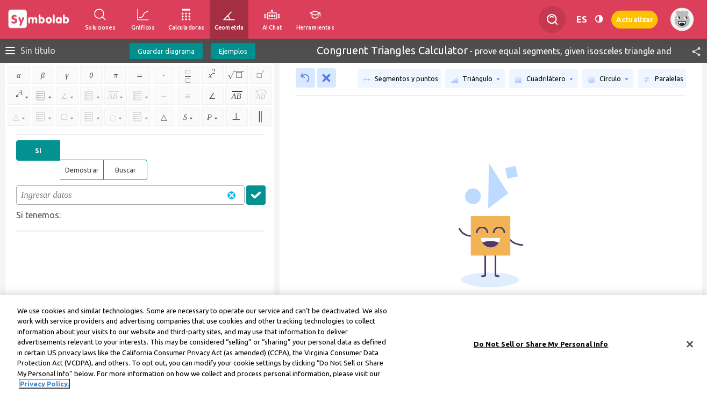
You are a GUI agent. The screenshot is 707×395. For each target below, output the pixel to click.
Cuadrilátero (544, 79)
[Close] (690, 346)
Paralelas (663, 79)
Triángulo (475, 79)
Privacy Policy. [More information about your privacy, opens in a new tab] (44, 386)
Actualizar (634, 19)
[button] (691, 51)
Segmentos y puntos (400, 79)
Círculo (608, 79)
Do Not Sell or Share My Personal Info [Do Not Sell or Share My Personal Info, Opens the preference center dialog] (541, 345)
